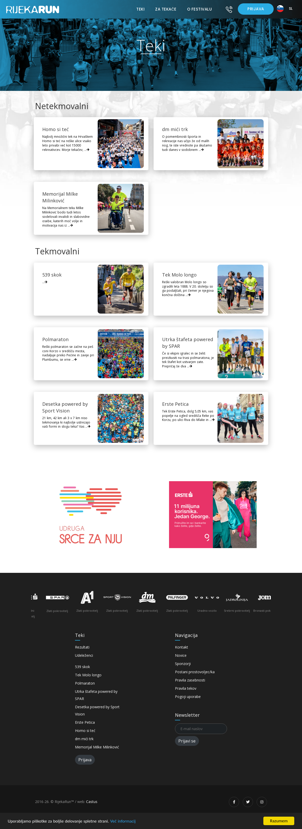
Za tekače (165, 9)
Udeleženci (84, 655)
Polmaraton (85, 683)
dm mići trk (84, 738)
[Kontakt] (229, 9)
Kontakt (181, 647)
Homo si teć (85, 730)
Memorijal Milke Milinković (97, 747)
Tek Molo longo (88, 674)
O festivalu (199, 9)
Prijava (255, 9)
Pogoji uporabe (188, 696)
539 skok (82, 666)
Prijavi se (187, 741)
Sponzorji (183, 663)
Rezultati (82, 647)
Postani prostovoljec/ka (195, 671)
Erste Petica (85, 722)
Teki (140, 9)
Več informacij (123, 821)
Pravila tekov (185, 688)
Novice (181, 655)
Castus (91, 801)
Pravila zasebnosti (190, 680)
